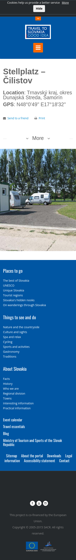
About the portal (32, 455)
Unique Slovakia (13, 290)
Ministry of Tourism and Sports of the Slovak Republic (32, 442)
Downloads (54, 455)
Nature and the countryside (21, 327)
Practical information (17, 408)
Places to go (12, 270)
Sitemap (11, 455)
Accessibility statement (39, 460)
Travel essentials (14, 426)
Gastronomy (11, 352)
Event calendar (12, 419)
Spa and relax (12, 337)
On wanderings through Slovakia (24, 305)
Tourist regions (13, 295)
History (8, 384)
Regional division (14, 393)
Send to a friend (18, 118)
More (65, 2)
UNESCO (8, 285)
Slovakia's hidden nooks (18, 300)
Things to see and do (19, 317)
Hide (39, 8)
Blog (6, 433)
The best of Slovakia (16, 280)
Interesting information (18, 403)
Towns (7, 398)
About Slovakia (15, 368)
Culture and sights (15, 332)
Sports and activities (16, 347)
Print (42, 118)
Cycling (7, 342)
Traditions (9, 356)
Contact (64, 460)
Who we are (11, 388)
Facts (6, 379)
